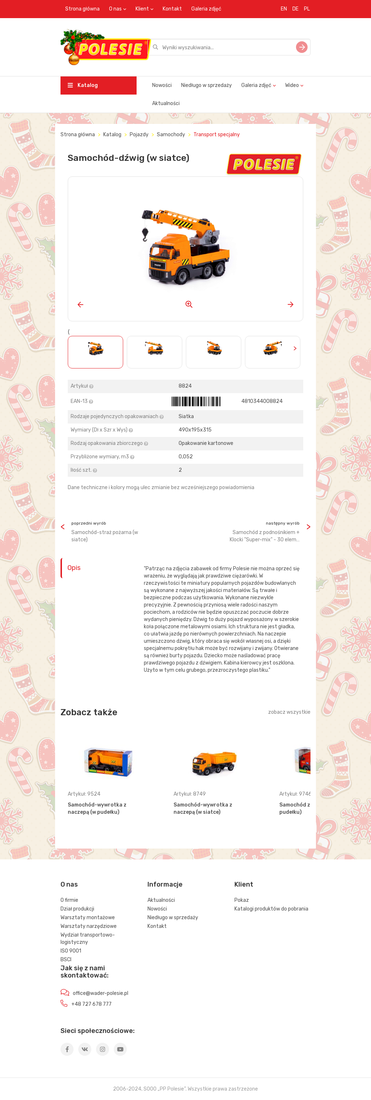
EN (284, 9)
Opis (73, 568)
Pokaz (241, 900)
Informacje (165, 884)
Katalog (83, 85)
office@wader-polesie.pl (100, 993)
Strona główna (82, 9)
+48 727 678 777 (91, 1004)
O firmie (69, 900)
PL (307, 9)
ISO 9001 (71, 951)
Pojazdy (139, 135)
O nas (115, 9)
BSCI (66, 960)
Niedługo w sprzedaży (206, 85)
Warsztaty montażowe (88, 917)
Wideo (292, 85)
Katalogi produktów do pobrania (271, 909)
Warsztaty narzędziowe (89, 926)
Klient (142, 9)
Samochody (171, 135)
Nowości (162, 85)
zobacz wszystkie (289, 712)
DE (295, 9)
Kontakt (172, 9)
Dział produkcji (77, 909)
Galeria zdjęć (206, 9)
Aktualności (166, 103)
